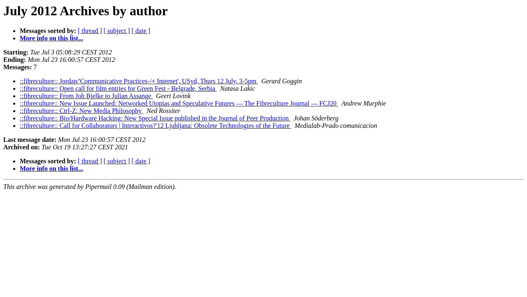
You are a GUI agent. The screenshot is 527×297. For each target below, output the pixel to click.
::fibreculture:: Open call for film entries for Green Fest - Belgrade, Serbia (118, 88)
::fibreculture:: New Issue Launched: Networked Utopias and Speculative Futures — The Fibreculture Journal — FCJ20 (179, 103)
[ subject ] (117, 30)
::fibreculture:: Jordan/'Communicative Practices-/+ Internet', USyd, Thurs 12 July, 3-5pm (139, 81)
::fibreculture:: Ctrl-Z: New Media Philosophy (81, 110)
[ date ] (141, 30)
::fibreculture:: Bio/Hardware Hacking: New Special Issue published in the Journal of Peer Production (155, 118)
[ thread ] (90, 30)
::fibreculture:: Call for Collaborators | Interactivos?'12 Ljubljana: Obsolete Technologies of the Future (155, 125)
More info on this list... (51, 38)
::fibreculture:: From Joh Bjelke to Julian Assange (86, 95)
